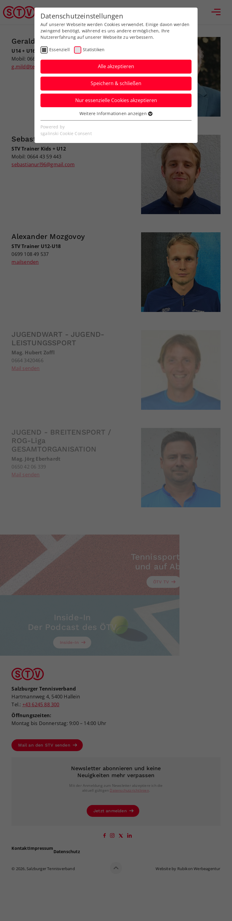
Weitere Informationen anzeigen (116, 113)
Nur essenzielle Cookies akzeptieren (116, 100)
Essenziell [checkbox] (59, 49)
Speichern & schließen (116, 83)
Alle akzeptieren (116, 66)
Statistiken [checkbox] (94, 49)
